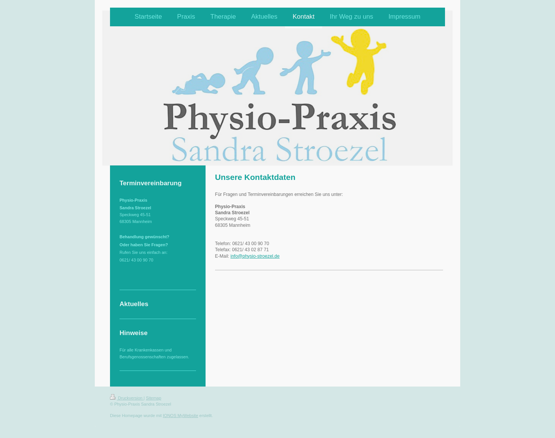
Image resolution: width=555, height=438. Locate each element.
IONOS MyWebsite (180, 415)
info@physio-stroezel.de (254, 256)
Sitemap (153, 398)
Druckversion (127, 398)
